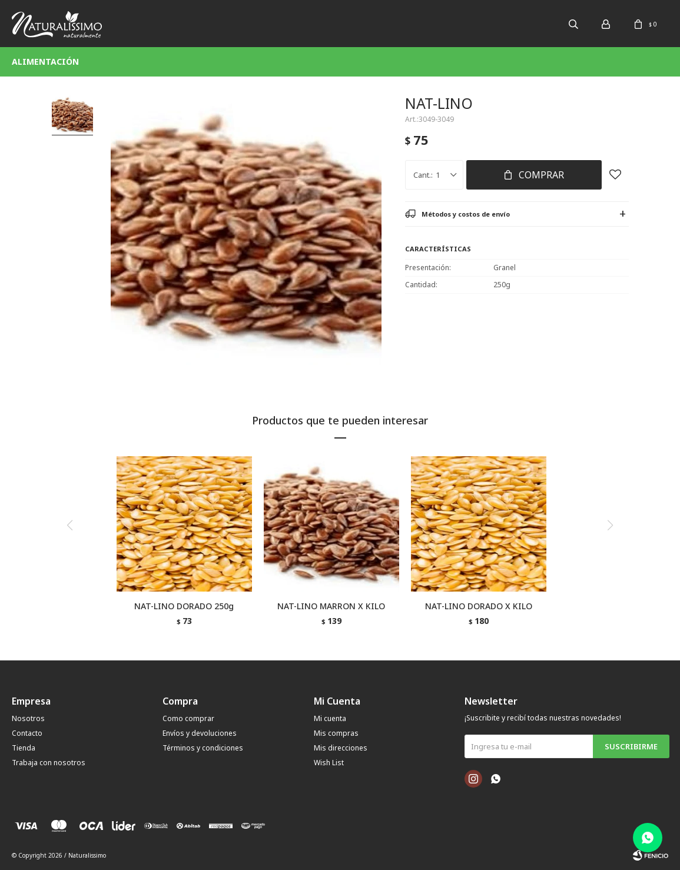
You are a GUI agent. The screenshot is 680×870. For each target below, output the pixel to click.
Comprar (541, 174)
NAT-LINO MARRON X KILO (331, 606)
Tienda (23, 748)
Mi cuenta (330, 718)
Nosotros (28, 718)
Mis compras (336, 733)
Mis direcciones (340, 748)
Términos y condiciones (202, 748)
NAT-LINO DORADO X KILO (478, 606)
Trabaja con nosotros (48, 763)
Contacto (27, 733)
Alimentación (45, 61)
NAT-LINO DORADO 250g (184, 606)
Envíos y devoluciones (199, 733)
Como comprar (188, 718)
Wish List (329, 763)
